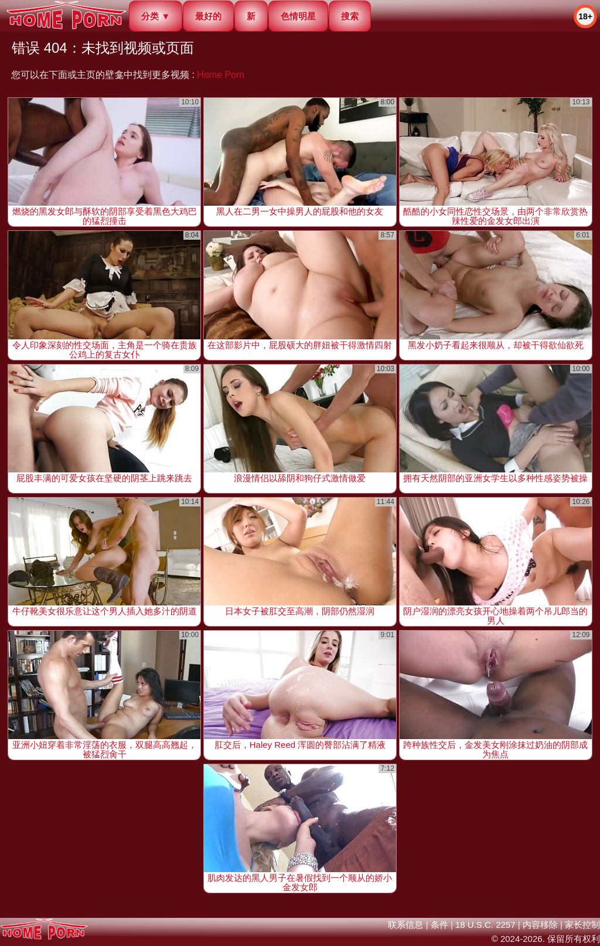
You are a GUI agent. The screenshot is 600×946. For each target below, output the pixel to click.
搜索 (350, 16)
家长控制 (582, 925)
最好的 (208, 16)
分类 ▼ (155, 16)
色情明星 (298, 16)
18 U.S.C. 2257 (485, 925)
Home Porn (220, 75)
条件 (439, 925)
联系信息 (405, 925)
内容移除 (540, 925)
